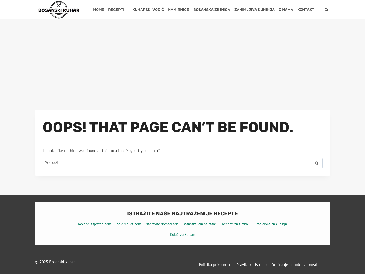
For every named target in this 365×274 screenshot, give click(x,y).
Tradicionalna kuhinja (271, 224)
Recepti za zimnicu (236, 224)
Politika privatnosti (215, 264)
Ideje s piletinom (128, 224)
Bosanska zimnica (211, 9)
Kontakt (305, 9)
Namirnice (178, 9)
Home (98, 9)
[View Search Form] (326, 10)
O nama (286, 9)
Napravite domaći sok (162, 224)
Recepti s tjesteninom (94, 224)
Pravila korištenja (252, 264)
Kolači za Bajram (182, 234)
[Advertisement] (182, 55)
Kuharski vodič (148, 9)
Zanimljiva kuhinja (254, 9)
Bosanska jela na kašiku (200, 224)
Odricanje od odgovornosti (294, 264)
